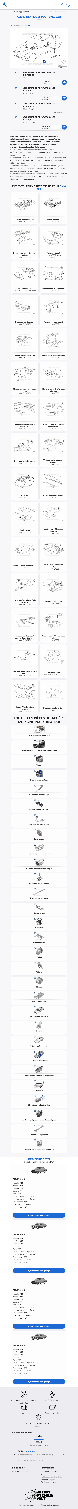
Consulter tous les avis (39, 1445)
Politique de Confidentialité (51, 1477)
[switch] (29, 25)
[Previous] (34, 11)
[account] (63, 4)
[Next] (43, 11)
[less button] (52, 82)
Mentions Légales (48, 1479)
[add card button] (64, 82)
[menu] (73, 4)
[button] (39, 1170)
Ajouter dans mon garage (39, 1215)
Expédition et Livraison (50, 1482)
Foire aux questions (20, 1471)
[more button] (59, 82)
